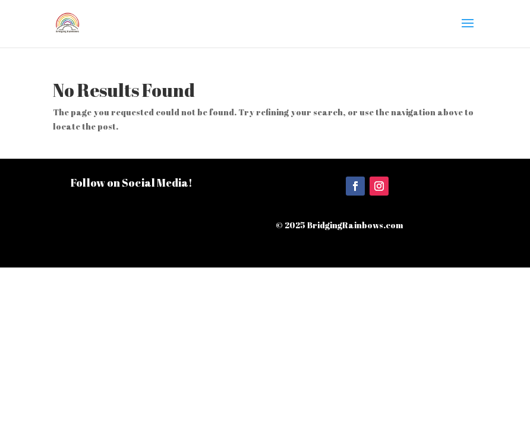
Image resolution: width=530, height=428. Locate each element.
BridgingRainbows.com (355, 225)
